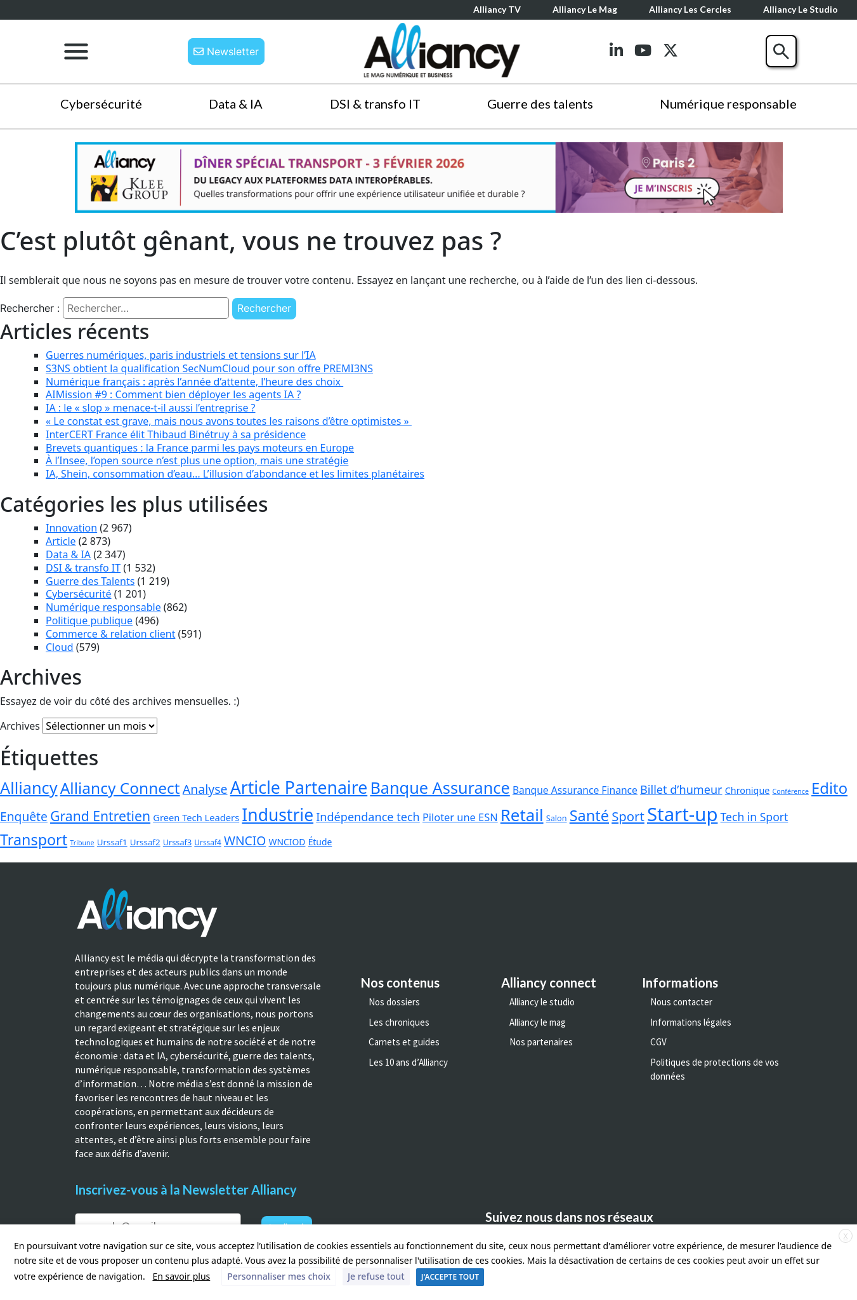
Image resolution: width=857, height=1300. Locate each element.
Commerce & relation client (110, 634)
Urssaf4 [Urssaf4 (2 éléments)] (207, 842)
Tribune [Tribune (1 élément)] (82, 842)
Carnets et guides (404, 1042)
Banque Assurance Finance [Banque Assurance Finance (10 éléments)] (575, 790)
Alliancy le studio (542, 1002)
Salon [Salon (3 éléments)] (556, 818)
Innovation (71, 528)
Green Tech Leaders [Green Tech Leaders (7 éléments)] (196, 817)
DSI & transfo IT (375, 103)
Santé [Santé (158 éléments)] (589, 815)
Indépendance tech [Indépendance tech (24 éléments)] (368, 816)
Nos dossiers (394, 1002)
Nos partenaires (541, 1042)
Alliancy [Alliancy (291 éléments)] (29, 787)
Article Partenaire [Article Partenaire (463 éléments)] (299, 787)
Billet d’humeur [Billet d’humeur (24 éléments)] (681, 789)
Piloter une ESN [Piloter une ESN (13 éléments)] (460, 817)
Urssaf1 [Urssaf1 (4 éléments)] (112, 842)
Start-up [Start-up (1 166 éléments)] (682, 814)
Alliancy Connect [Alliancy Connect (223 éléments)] (120, 787)
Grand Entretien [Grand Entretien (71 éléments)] (100, 816)
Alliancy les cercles (690, 9)
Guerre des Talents (90, 581)
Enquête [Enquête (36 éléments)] (24, 816)
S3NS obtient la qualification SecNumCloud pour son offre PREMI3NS (209, 368)
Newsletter (226, 51)
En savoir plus (181, 1276)
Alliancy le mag (585, 9)
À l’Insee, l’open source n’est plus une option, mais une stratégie (197, 460)
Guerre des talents (540, 103)
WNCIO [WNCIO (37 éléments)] (245, 840)
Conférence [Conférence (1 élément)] (791, 791)
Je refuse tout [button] (376, 1276)
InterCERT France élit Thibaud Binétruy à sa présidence (176, 434)
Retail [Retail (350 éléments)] (522, 814)
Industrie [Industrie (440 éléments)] (277, 814)
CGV (658, 1042)
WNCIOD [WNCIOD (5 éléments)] (287, 842)
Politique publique (89, 620)
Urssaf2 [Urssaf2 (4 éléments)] (145, 842)
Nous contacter (681, 1002)
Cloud (60, 647)
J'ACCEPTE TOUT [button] (450, 1276)
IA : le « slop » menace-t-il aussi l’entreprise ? (151, 408)
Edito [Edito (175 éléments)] (829, 788)
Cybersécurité (101, 103)
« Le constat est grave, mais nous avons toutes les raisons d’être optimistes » (229, 421)
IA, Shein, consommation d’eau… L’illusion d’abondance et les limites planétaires (235, 474)
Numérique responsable (728, 103)
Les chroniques (399, 1022)
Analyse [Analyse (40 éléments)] (205, 789)
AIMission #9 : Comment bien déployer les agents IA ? (173, 394)
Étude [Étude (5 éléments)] (320, 842)
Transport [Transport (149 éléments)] (33, 839)
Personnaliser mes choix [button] (278, 1276)
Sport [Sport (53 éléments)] (628, 816)
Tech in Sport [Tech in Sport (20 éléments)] (754, 816)
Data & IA (236, 103)
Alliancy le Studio (800, 9)
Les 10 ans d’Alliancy (408, 1062)
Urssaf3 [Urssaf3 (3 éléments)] (177, 842)
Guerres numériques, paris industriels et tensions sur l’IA (181, 355)
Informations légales (690, 1022)
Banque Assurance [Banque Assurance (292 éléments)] (439, 787)
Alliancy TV (497, 9)
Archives (20, 726)
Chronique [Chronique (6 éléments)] (747, 790)
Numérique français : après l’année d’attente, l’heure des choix (194, 382)
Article (61, 541)
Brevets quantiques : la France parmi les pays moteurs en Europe (200, 448)
